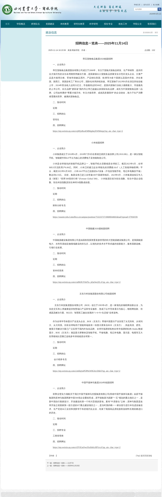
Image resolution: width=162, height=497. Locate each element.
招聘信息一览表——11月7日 (63, 463)
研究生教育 (79, 24)
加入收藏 (156, 5)
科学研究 (93, 24)
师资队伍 (35, 24)
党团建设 (50, 24)
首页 (7, 24)
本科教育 (64, 24)
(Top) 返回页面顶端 (144, 456)
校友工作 (123, 24)
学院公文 (137, 24)
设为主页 (146, 5)
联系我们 (152, 24)
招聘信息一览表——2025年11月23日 (66, 466)
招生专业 (108, 24)
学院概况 (21, 24)
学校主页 (137, 5)
